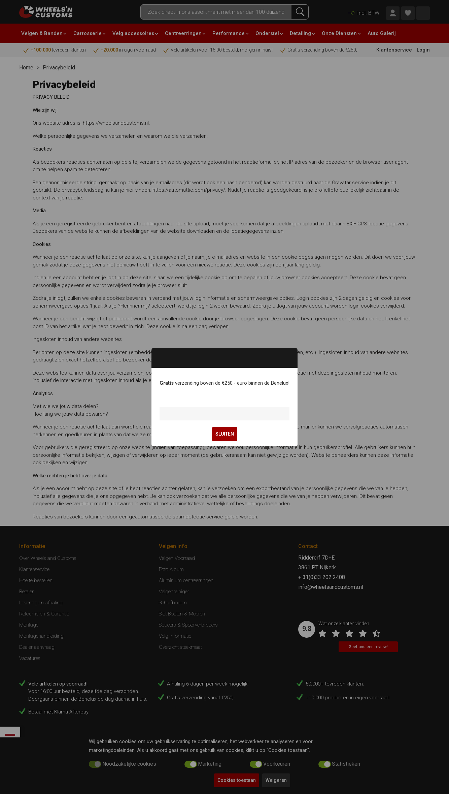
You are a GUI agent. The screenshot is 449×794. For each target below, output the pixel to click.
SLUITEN (224, 434)
